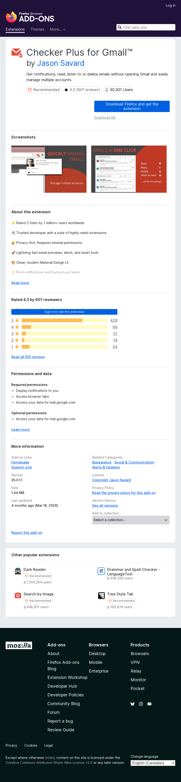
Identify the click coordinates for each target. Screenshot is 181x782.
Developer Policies (65, 694)
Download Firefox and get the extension (132, 106)
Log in (170, 5)
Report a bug (60, 721)
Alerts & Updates (106, 467)
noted (49, 758)
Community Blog (63, 703)
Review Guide (60, 729)
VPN (135, 662)
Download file (105, 117)
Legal (48, 745)
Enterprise (98, 671)
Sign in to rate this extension (64, 312)
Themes (37, 29)
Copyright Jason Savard (111, 480)
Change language (144, 756)
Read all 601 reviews (28, 357)
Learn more (20, 429)
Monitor (138, 679)
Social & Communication (134, 462)
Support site (21, 467)
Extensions (15, 29)
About (53, 653)
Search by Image (39, 594)
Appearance (101, 462)
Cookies (30, 745)
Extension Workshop (67, 677)
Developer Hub (62, 686)
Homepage (20, 462)
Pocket (138, 688)
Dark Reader (35, 569)
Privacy (11, 745)
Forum (53, 712)
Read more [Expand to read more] (20, 283)
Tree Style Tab (120, 594)
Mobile (95, 662)
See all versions (105, 505)
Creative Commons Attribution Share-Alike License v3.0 (49, 763)
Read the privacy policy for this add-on (124, 493)
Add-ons (56, 644)
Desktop (97, 653)
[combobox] (145, 27)
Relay (136, 671)
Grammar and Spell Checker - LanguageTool (133, 571)
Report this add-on (26, 533)
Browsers (140, 653)
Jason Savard (61, 63)
